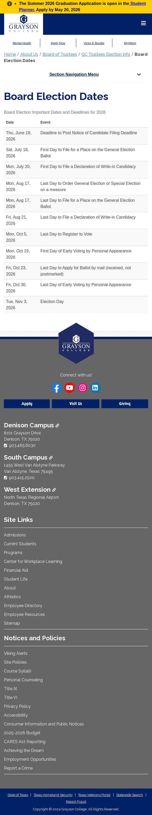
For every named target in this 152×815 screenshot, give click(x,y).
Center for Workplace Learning (33, 561)
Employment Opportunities (30, 759)
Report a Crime (18, 768)
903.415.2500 (21, 477)
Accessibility (16, 715)
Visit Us (76, 404)
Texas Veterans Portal (94, 795)
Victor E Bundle (94, 43)
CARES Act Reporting (24, 741)
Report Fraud (76, 802)
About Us (29, 54)
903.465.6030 (22, 445)
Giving (124, 404)
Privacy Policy (17, 706)
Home (10, 54)
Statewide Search (129, 795)
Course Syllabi (17, 671)
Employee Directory (23, 605)
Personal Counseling (23, 679)
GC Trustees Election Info (105, 54)
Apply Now (58, 43)
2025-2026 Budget (22, 732)
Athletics (12, 596)
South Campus (28, 457)
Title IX (10, 688)
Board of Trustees (60, 54)
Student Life (15, 579)
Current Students (20, 543)
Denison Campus (31, 425)
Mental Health (22, 43)
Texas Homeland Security (53, 795)
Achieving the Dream (24, 750)
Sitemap (12, 623)
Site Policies (15, 662)
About (10, 587)
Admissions (15, 535)
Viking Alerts (15, 653)
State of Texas (18, 795)
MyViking (130, 43)
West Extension (30, 489)
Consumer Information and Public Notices (44, 724)
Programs (13, 552)
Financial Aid (16, 570)
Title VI (10, 697)
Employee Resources (24, 614)
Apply (27, 404)
